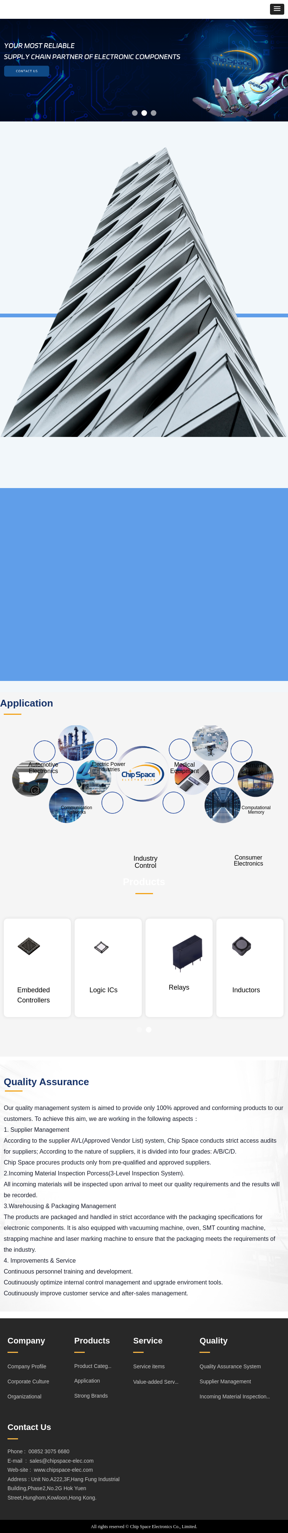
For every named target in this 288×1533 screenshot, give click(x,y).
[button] (277, 9)
